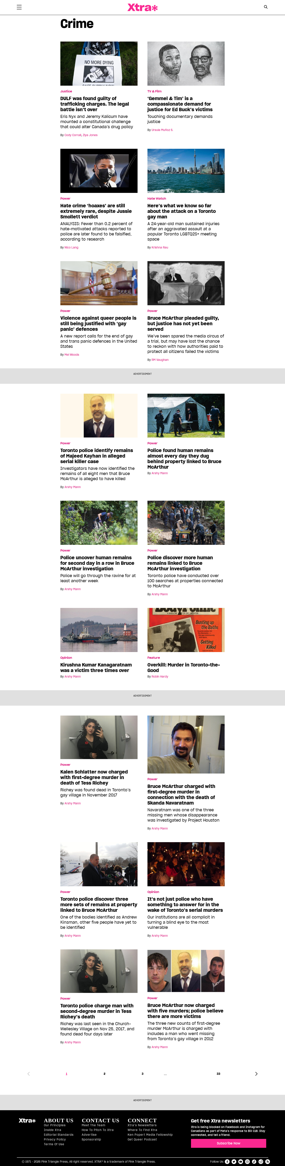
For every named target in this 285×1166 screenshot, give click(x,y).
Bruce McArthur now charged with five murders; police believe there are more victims (185, 1011)
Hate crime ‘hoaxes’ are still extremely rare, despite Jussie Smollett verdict (96, 211)
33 (218, 1074)
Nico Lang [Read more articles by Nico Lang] (71, 247)
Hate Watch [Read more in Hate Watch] (156, 198)
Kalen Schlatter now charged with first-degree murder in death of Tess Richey (94, 777)
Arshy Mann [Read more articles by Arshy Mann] (73, 487)
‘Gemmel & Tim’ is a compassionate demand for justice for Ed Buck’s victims (180, 104)
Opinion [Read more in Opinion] (66, 658)
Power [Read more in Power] (65, 198)
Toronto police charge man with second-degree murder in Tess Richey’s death (97, 1011)
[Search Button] (265, 7)
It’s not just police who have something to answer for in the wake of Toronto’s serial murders (185, 904)
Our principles (55, 1125)
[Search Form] (265, 7)
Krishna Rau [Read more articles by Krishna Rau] (160, 247)
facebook (227, 1161)
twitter (234, 1161)
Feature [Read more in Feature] (153, 658)
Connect (142, 1120)
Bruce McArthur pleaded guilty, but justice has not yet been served (183, 323)
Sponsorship (91, 1139)
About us (59, 1120)
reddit (260, 1161)
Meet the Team (93, 1125)
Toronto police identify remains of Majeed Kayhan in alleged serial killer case (96, 456)
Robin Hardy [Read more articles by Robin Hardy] (160, 676)
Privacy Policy (55, 1139)
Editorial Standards (59, 1135)
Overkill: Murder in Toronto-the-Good (183, 667)
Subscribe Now (228, 1143)
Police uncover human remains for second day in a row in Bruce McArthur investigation (97, 563)
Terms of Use (54, 1144)
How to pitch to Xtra (98, 1130)
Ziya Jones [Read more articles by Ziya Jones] (90, 135)
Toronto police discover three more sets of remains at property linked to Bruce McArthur (98, 904)
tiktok (254, 1161)
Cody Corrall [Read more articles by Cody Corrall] (73, 135)
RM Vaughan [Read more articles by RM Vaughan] (160, 360)
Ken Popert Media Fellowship (150, 1135)
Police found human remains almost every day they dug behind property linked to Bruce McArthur (184, 459)
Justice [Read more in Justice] (66, 91)
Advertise (89, 1135)
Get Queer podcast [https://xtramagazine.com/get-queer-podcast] (142, 1139)
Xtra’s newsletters (142, 1125)
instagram (247, 1161)
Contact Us (100, 1120)
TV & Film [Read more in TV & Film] (154, 91)
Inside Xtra (52, 1130)
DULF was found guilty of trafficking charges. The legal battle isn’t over (94, 104)
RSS (267, 1161)
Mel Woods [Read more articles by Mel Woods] (72, 354)
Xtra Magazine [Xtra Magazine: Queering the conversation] (142, 7)
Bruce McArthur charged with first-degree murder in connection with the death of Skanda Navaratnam (181, 795)
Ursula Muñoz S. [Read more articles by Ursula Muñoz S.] (162, 130)
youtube (240, 1161)
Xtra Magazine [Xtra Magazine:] (27, 1122)
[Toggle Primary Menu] (19, 8)
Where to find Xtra (142, 1130)
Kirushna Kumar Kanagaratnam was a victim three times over (96, 667)
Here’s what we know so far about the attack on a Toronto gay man (181, 211)
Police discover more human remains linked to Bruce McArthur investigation (180, 563)
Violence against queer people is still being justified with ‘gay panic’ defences (98, 323)
